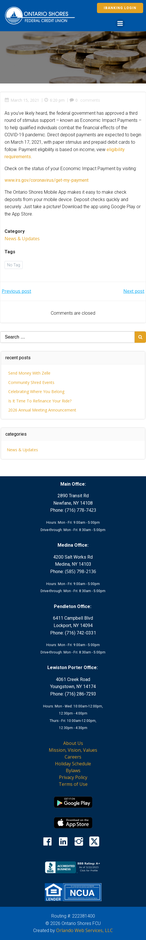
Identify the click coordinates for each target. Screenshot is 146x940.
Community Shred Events (31, 382)
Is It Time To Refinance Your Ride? (39, 401)
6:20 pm (54, 100)
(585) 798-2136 (80, 571)
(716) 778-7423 (80, 510)
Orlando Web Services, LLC (84, 930)
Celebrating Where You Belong (36, 391)
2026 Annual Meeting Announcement (42, 410)
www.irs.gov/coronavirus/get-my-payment (46, 180)
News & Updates (22, 238)
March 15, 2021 (22, 100)
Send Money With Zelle (29, 373)
